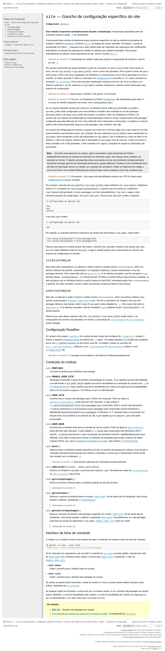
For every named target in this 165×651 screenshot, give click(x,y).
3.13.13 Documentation (25, 4)
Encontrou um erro (154, 646)
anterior (135, 4)
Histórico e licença (135, 637)
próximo (143, 4)
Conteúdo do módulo (15, 34)
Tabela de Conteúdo (14, 19)
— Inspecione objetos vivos (19, 45)
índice (159, 4)
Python (9, 4)
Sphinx (155, 649)
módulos (151, 4)
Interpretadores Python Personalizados (19, 53)
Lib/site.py (64, 24)
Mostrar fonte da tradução (14, 67)
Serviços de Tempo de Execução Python (80, 4)
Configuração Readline (16, 32)
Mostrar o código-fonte (13, 65)
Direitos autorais (127, 630)
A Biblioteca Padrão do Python (49, 4)
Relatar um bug (10, 63)
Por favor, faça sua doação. (152, 642)
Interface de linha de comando (18, 36)
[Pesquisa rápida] (145, 8)
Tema (125, 8)
